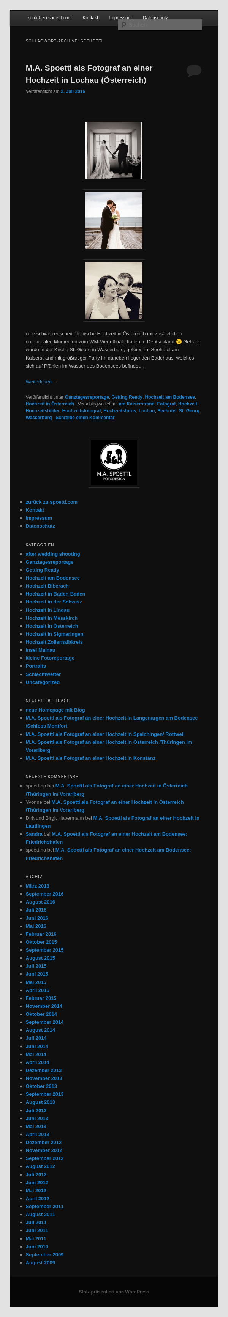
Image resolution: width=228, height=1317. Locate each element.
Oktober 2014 (41, 1014)
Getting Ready (127, 397)
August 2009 (40, 1262)
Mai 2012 (36, 1190)
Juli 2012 (36, 1174)
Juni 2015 (37, 974)
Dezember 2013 (44, 1070)
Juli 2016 (36, 910)
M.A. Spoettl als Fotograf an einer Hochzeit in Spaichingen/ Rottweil (105, 734)
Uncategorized (43, 682)
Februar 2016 (41, 934)
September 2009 (45, 1254)
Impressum (120, 17)
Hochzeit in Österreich (50, 404)
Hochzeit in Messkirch (52, 618)
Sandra (34, 834)
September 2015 (45, 950)
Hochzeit (187, 404)
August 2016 (40, 902)
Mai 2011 (36, 1239)
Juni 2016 (37, 918)
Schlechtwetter (43, 674)
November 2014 (44, 1006)
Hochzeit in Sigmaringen (55, 634)
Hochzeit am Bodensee (170, 397)
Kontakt (90, 17)
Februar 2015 (41, 998)
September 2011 (45, 1206)
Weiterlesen (42, 382)
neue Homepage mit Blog (55, 710)
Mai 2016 (36, 926)
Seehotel (166, 410)
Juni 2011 (37, 1230)
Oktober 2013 (41, 1086)
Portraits (36, 666)
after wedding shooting (53, 554)
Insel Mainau (40, 650)
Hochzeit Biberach (47, 586)
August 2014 (40, 1030)
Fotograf (166, 404)
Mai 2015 (36, 982)
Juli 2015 (36, 966)
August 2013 (40, 1102)
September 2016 (45, 894)
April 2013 (37, 1134)
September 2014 (45, 1022)
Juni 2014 (37, 1046)
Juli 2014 (36, 1038)
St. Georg (189, 410)
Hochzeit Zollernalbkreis (54, 642)
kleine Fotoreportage (50, 658)
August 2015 (40, 958)
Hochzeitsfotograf (81, 410)
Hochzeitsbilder (43, 410)
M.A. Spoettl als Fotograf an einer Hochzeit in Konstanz (91, 758)
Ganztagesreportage (87, 397)
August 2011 (40, 1214)
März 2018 (37, 886)
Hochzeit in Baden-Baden (56, 594)
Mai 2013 (36, 1126)
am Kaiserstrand (137, 404)
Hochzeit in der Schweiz (54, 602)
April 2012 (37, 1198)
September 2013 (45, 1094)
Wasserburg (39, 417)
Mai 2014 (36, 1054)
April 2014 (37, 1062)
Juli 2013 (36, 1110)
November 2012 (44, 1150)
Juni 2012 (37, 1182)
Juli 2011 (36, 1222)
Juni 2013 (37, 1118)
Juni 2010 (37, 1246)
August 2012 (40, 1166)
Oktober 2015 (41, 942)
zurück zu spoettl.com (49, 17)
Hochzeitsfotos (119, 410)
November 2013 (44, 1078)
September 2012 (45, 1158)
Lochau (147, 410)
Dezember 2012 (44, 1142)
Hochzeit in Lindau (48, 610)
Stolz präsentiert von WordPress (114, 1292)
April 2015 (37, 990)
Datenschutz (155, 17)
